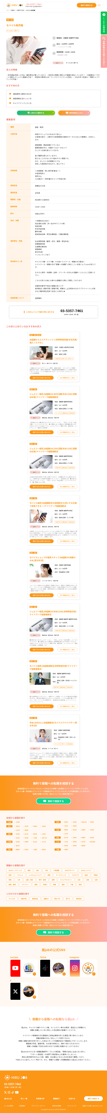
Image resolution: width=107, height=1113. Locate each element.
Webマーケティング (15, 870)
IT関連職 (56, 870)
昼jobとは (8, 1098)
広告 (79, 880)
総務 (54, 884)
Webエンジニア (86, 870)
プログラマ (75, 875)
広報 (96, 880)
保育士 (45, 884)
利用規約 (22, 1106)
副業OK (46, 899)
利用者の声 (40, 1098)
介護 (71, 884)
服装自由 (35, 899)
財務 (10, 875)
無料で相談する (93, 1098)
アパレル (20, 875)
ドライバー (25, 884)
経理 (35, 884)
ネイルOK (12, 899)
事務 (10, 880)
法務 (87, 880)
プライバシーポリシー (38, 1106)
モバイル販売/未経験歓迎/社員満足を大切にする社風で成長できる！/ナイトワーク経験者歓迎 (53, 504)
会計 (37, 870)
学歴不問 (24, 899)
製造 (86, 875)
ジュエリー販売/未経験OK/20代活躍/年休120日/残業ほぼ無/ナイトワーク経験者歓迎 (53, 450)
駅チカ (68, 899)
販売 (29, 870)
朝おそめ (57, 899)
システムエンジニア (35, 875)
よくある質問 (8, 1106)
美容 (63, 884)
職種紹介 (56, 1098)
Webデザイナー (70, 870)
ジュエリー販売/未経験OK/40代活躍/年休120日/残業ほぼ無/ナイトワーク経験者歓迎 (53, 395)
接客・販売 (12, 884)
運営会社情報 (56, 1106)
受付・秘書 (42, 880)
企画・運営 (29, 880)
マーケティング (61, 875)
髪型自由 (79, 899)
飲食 (80, 884)
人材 (18, 880)
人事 (46, 870)
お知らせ (72, 1098)
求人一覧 (24, 1098)
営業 (53, 880)
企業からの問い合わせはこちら (92, 1106)
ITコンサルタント (66, 880)
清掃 (48, 875)
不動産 (95, 875)
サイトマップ (71, 1106)
